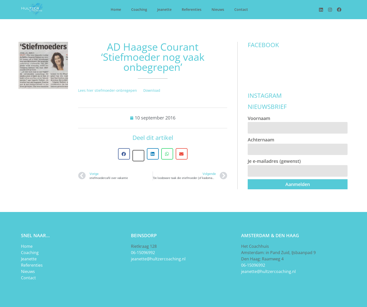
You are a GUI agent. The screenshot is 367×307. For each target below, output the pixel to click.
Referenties (191, 9)
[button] (124, 154)
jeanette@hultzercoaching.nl (158, 259)
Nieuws (218, 9)
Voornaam (259, 118)
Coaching (139, 9)
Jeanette (164, 9)
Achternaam (261, 140)
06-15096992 (143, 252)
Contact (241, 9)
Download (151, 90)
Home (116, 9)
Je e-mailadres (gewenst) (274, 161)
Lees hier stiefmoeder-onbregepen (107, 90)
